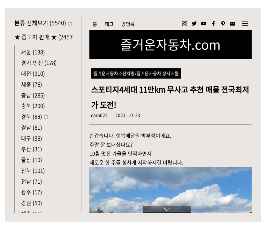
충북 (33, 106)
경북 (34, 116)
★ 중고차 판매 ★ (43, 37)
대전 (33, 73)
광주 (31, 192)
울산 (31, 160)
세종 (31, 84)
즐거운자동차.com (170, 44)
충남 (33, 95)
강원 (31, 203)
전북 (33, 170)
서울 (33, 52)
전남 (31, 181)
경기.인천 (39, 62)
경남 (31, 127)
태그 (109, 23)
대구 (31, 138)
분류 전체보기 (43, 23)
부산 (31, 149)
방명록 (128, 23)
